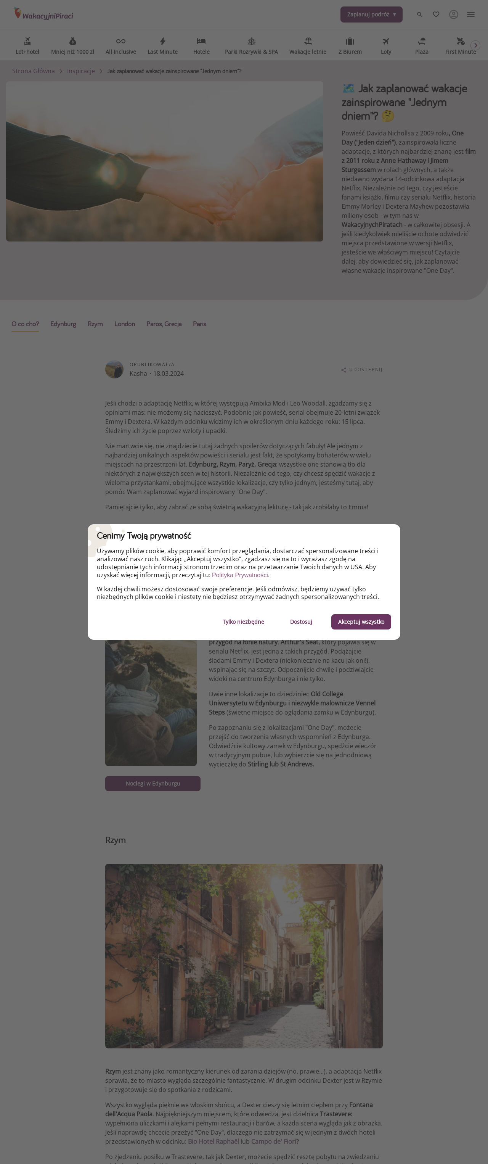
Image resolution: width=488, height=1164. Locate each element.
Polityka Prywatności (240, 575)
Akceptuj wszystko (361, 621)
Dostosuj (301, 621)
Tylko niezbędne (243, 621)
